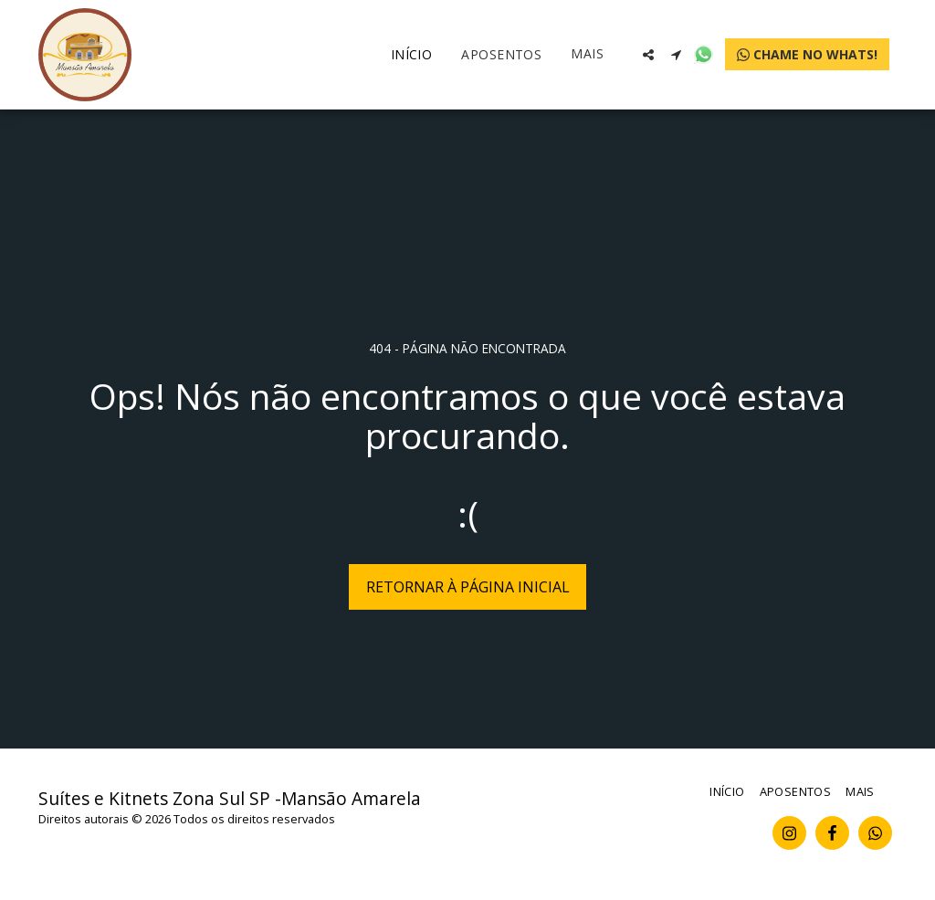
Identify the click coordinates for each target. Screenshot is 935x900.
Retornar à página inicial (468, 587)
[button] (648, 54)
